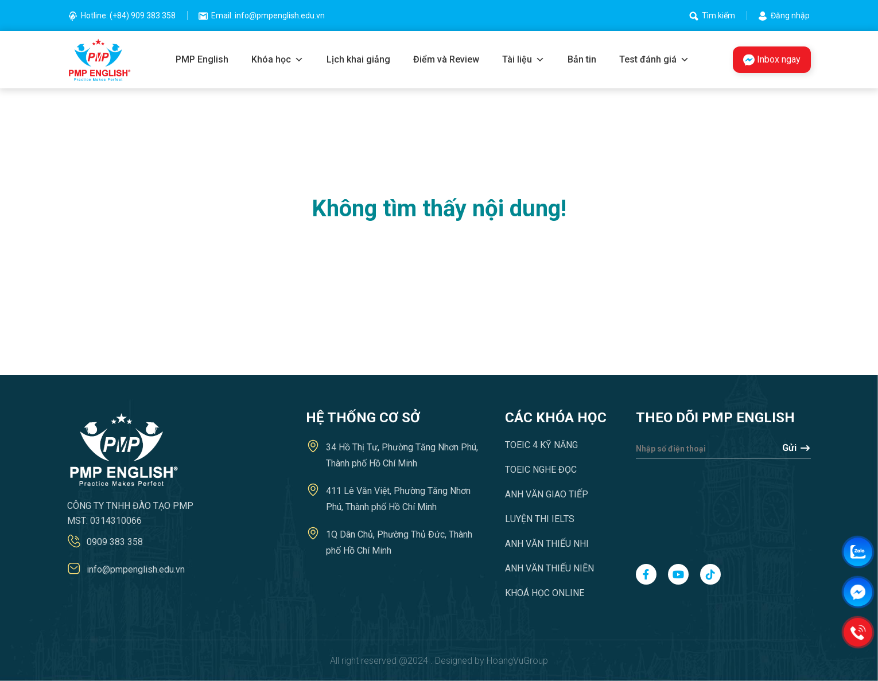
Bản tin (582, 59)
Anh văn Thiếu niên (549, 568)
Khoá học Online (544, 592)
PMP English (202, 59)
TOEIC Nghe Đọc (541, 469)
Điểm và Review (446, 59)
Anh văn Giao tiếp (546, 494)
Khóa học (277, 59)
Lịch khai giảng (358, 59)
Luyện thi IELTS (539, 518)
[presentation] (683, 505)
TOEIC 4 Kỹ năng (541, 444)
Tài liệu (523, 59)
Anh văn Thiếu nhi (547, 543)
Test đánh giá (654, 59)
